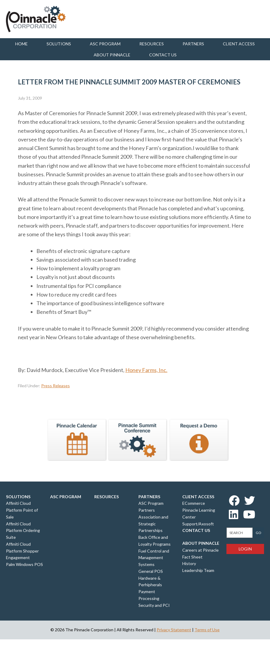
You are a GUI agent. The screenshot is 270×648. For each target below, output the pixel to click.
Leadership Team (198, 570)
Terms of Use (207, 629)
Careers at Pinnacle (200, 550)
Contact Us (196, 530)
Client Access (239, 43)
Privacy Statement (174, 629)
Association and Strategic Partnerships (153, 523)
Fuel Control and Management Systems (153, 557)
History (189, 563)
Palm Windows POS (24, 564)
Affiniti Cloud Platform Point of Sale (22, 510)
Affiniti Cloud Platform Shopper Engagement (22, 550)
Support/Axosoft (198, 523)
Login (245, 548)
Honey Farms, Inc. (146, 370)
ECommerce (193, 503)
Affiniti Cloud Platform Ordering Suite (23, 530)
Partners (193, 43)
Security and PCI (154, 605)
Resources (151, 43)
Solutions (59, 43)
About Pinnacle (112, 54)
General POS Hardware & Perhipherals (150, 578)
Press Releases (55, 385)
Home (21, 43)
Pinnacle (36, 19)
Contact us (163, 54)
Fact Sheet (192, 556)
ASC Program (105, 43)
